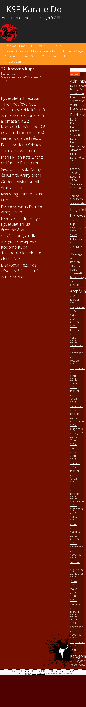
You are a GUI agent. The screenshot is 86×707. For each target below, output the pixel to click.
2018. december (76, 343)
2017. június (73, 438)
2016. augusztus (76, 507)
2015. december (76, 545)
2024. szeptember (77, 305)
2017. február (74, 469)
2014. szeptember (77, 640)
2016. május (73, 514)
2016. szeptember (77, 499)
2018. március (75, 381)
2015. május (73, 587)
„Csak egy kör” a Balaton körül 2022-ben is (77, 261)
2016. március (75, 530)
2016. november (76, 484)
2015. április (73, 594)
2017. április (73, 454)
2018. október (75, 358)
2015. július (77, 574)
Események (12, 56)
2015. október (75, 560)
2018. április (73, 374)
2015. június (73, 579)
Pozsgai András (38, 673)
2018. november (76, 351)
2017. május (73, 446)
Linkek (23, 46)
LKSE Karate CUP (40, 46)
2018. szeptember (77, 366)
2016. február (74, 537)
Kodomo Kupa (14, 247)
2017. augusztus (76, 427)
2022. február (74, 320)
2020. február (74, 328)
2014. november (76, 632)
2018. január (74, 396)
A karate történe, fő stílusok (47, 51)
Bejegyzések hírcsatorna (77, 91)
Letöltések (59, 56)
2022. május (73, 313)
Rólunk (58, 46)
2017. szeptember (77, 419)
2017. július (77, 433)
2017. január (74, 476)
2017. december (76, 404)
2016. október (75, 492)
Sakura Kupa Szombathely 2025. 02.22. (78, 227)
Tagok (46, 56)
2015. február (74, 610)
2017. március (75, 461)
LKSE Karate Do (39, 671)
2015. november (76, 553)
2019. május (73, 336)
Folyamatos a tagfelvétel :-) (77, 244)
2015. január (74, 617)
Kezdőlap (10, 46)
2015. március (75, 602)
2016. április (73, 522)
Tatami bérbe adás (16, 51)
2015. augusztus (76, 568)
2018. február (74, 389)
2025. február (74, 298)
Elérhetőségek (76, 51)
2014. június (73, 648)
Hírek (25, 56)
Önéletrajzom (13, 61)
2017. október (75, 412)
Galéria (35, 56)
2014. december (76, 625)
